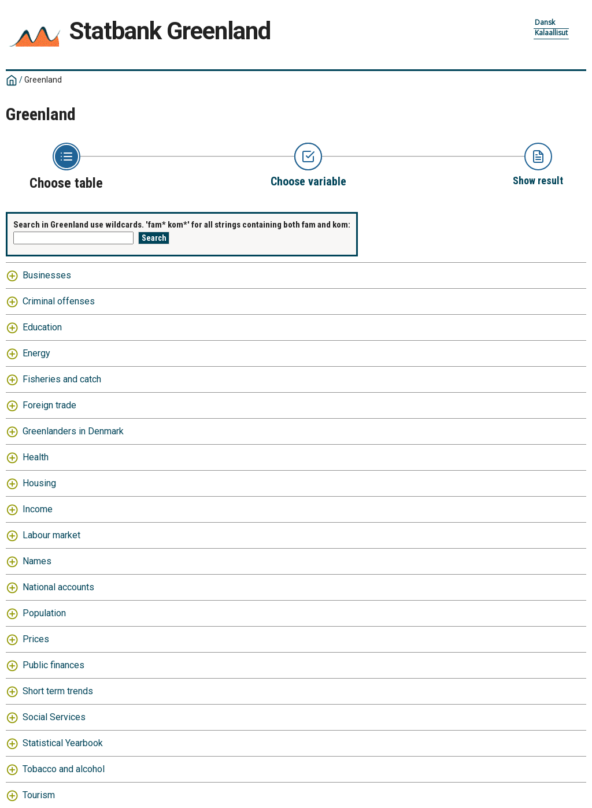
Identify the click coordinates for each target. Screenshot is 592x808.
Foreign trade (49, 405)
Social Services (54, 717)
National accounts (58, 587)
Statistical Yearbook (63, 743)
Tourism (39, 795)
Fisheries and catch (62, 379)
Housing (39, 483)
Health (36, 457)
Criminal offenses (59, 301)
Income (38, 509)
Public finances (53, 665)
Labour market (51, 535)
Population (44, 613)
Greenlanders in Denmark (73, 431)
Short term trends (58, 691)
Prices (36, 639)
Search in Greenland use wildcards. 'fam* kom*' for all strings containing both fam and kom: (181, 224)
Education (42, 327)
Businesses (47, 275)
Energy (36, 353)
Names (37, 561)
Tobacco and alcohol (64, 769)
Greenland (43, 79)
